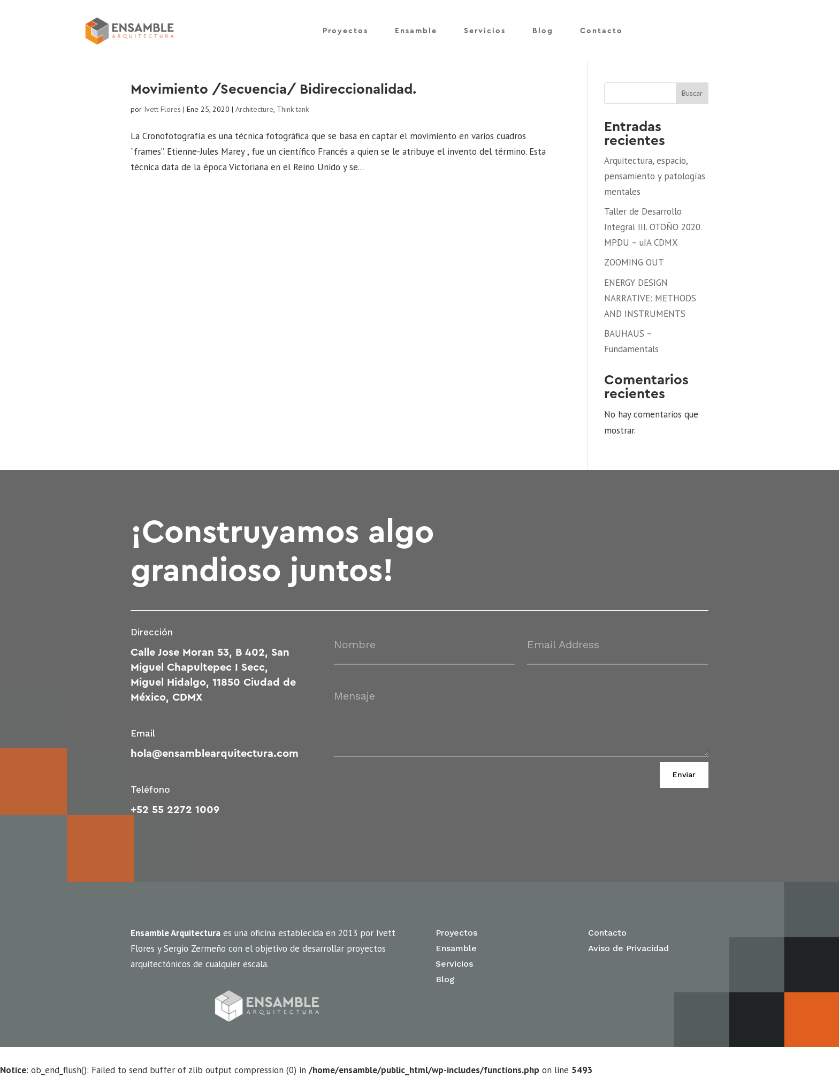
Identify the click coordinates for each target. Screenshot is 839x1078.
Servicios (485, 25)
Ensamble (416, 25)
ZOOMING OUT (634, 262)
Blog (542, 25)
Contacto (601, 25)
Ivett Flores (162, 109)
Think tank (293, 109)
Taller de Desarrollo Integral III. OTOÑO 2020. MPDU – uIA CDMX (652, 227)
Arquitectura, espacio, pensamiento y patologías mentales (654, 176)
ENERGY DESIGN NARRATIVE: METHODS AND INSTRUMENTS (650, 298)
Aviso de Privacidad (628, 948)
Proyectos (345, 25)
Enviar (684, 774)
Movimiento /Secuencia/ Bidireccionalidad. (273, 89)
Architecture (254, 109)
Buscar (692, 93)
